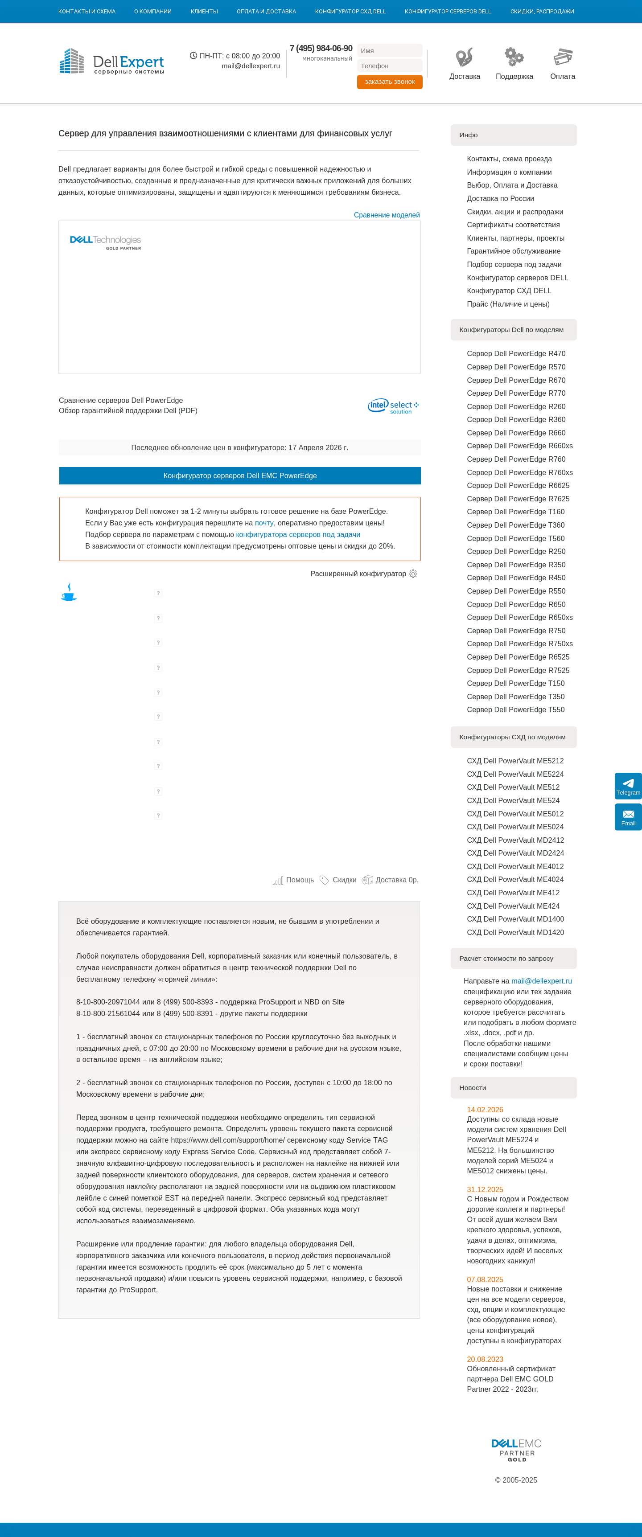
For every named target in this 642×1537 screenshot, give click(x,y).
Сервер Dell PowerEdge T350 (516, 697)
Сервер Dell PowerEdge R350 (516, 565)
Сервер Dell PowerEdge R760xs (520, 472)
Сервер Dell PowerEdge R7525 (518, 670)
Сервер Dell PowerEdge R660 (516, 433)
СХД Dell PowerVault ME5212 (515, 761)
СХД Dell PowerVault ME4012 (515, 866)
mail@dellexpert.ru (251, 66)
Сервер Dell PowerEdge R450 (516, 578)
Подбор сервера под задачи (514, 264)
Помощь (293, 880)
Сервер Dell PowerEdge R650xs (520, 617)
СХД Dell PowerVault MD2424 (515, 853)
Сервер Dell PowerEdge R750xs (520, 643)
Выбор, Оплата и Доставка (512, 185)
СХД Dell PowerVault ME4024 (515, 879)
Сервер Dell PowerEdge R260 (516, 406)
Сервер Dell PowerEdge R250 (516, 551)
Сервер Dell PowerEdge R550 (516, 591)
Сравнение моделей (387, 215)
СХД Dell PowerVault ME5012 (515, 814)
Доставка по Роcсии (501, 198)
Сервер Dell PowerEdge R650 (516, 604)
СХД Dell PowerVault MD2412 (515, 840)
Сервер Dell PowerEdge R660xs (520, 446)
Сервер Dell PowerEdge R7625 (518, 499)
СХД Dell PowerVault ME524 (513, 800)
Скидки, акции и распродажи (515, 212)
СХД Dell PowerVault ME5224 (515, 774)
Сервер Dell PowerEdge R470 (516, 353)
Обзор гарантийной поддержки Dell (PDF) (128, 410)
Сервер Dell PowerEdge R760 (516, 459)
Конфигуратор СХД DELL (350, 11)
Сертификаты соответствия (513, 225)
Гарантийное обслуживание (514, 251)
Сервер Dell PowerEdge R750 (516, 631)
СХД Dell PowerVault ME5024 (515, 827)
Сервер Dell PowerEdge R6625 (518, 485)
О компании (153, 11)
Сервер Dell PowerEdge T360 (516, 525)
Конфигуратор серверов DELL (448, 11)
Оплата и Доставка (266, 11)
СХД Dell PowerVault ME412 (513, 893)
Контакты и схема (86, 11)
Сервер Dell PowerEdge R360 (516, 419)
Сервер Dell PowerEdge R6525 (518, 657)
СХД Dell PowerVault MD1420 (515, 932)
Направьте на (487, 981)
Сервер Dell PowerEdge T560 (516, 538)
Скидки (337, 880)
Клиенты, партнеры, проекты (516, 238)
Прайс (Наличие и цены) (508, 304)
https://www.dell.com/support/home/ (228, 1140)
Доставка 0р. (390, 880)
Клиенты (204, 11)
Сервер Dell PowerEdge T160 (516, 512)
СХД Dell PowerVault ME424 (513, 906)
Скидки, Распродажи (542, 11)
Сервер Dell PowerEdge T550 (516, 709)
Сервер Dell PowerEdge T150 (516, 683)
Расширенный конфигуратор (359, 574)
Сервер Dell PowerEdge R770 (516, 393)
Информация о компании (509, 172)
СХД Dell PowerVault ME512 (513, 787)
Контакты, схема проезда (509, 159)
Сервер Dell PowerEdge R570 (516, 367)
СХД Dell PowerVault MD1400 (515, 919)
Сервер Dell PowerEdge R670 (516, 380)
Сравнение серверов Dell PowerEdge (121, 401)
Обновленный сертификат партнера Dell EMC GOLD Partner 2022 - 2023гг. (511, 1379)
